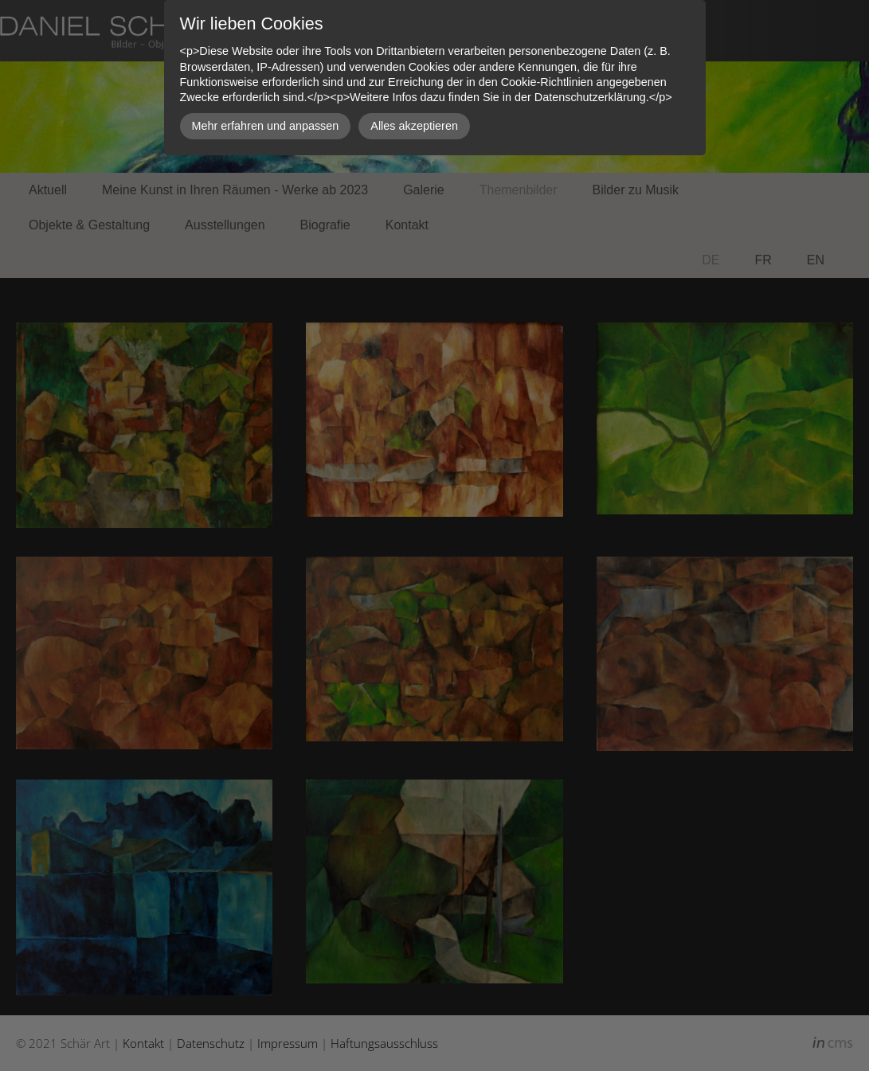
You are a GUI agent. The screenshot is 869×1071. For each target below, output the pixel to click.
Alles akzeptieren (414, 125)
